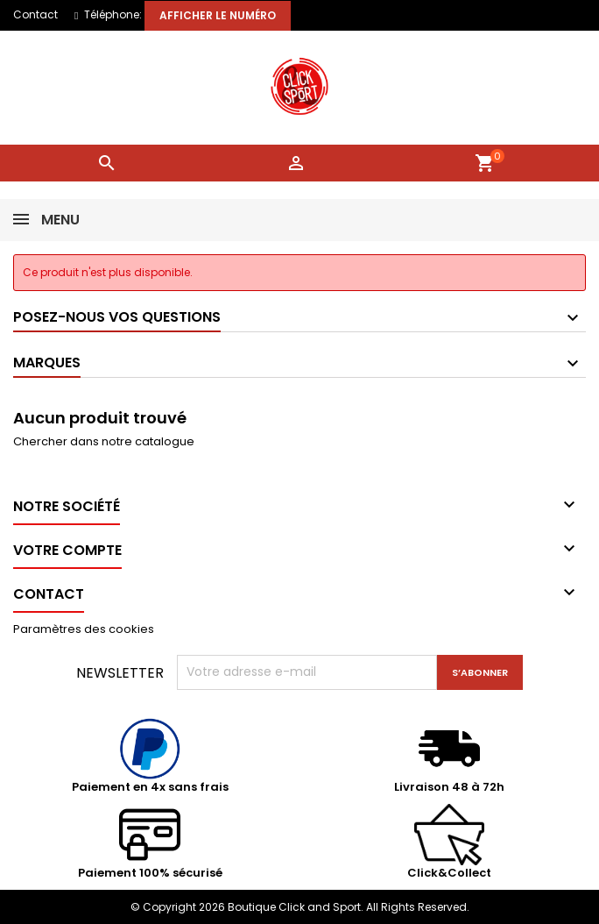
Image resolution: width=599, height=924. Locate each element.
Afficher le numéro (217, 15)
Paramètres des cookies (83, 629)
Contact (35, 14)
